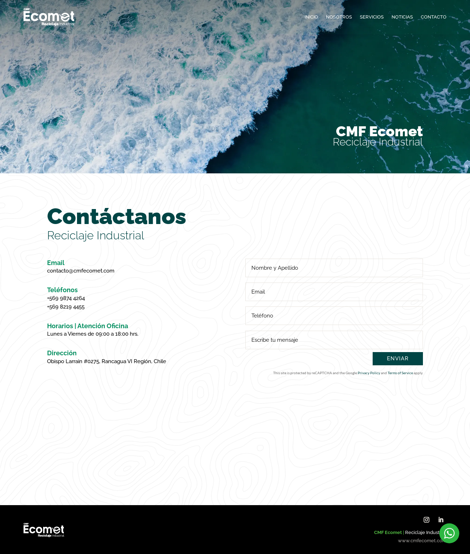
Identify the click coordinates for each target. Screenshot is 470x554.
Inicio (311, 17)
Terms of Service (400, 373)
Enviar (398, 358)
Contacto (433, 17)
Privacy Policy (369, 373)
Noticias (402, 17)
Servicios (372, 17)
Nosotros (339, 17)
